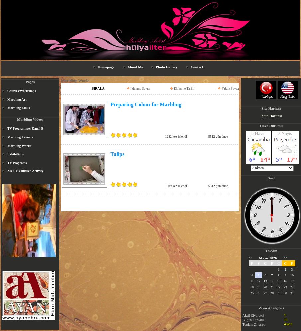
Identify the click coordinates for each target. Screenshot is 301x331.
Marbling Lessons (20, 137)
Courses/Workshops (21, 91)
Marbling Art (17, 99)
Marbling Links (18, 108)
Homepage (106, 67)
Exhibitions (15, 154)
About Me (135, 67)
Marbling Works (19, 146)
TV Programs (17, 163)
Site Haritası (272, 116)
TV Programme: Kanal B (25, 128)
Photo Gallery (167, 67)
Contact (197, 67)
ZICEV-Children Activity (25, 171)
